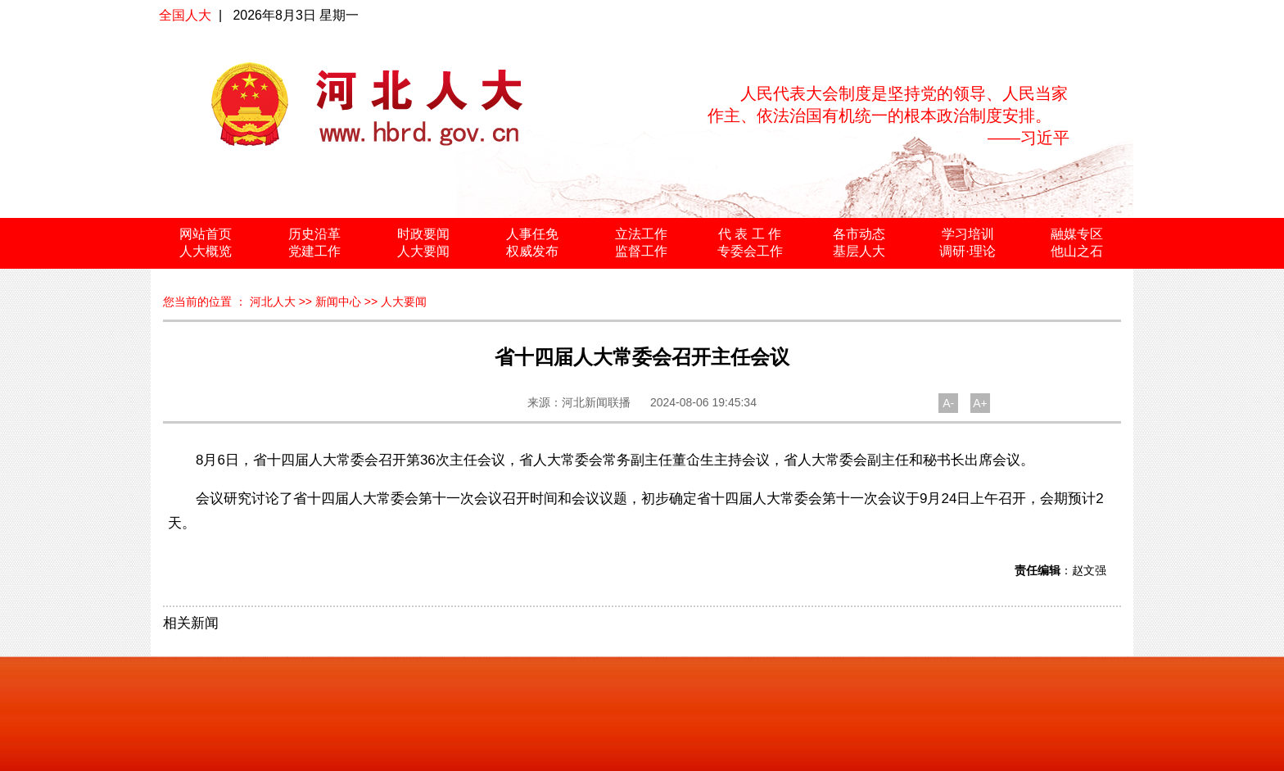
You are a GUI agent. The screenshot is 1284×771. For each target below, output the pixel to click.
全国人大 (185, 15)
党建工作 (314, 251)
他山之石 (1077, 251)
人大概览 (205, 251)
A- (948, 403)
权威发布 (532, 251)
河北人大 (273, 301)
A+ (980, 403)
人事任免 (532, 234)
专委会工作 (750, 251)
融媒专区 (1077, 234)
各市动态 (859, 234)
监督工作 (641, 251)
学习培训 (968, 234)
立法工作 (641, 234)
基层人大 (859, 251)
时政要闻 (423, 234)
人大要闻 (423, 251)
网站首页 (205, 234)
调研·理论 (967, 251)
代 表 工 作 (749, 234)
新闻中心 (338, 301)
